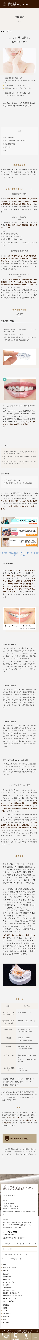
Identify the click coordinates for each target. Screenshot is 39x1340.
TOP (4, 1265)
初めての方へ (7, 1313)
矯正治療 (6, 1285)
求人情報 (6, 1322)
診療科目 (6, 1271)
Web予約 (6, 1316)
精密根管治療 (7, 1277)
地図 (4, 1319)
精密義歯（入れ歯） (9, 1290)
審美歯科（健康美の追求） (11, 1293)
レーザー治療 (7, 1287)
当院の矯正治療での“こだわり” (15, 140)
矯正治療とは (8, 137)
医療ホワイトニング (9, 1298)
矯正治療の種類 (9, 144)
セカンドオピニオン (9, 1301)
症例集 (5, 1308)
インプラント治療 (9, 1282)
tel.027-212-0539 (10, 1232)
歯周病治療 (6, 1279)
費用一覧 (7, 147)
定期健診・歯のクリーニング (12, 1295)
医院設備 (6, 1305)
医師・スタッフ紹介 (9, 1268)
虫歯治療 (6, 1274)
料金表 (5, 1311)
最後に (6, 150)
